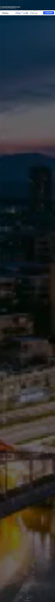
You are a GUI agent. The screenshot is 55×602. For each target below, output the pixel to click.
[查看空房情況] (48, 12)
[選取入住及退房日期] (18, 12)
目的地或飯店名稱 (4, 12)
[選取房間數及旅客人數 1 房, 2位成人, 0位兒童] (36, 12)
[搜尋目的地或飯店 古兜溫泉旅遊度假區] (8, 12)
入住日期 (17, 12)
